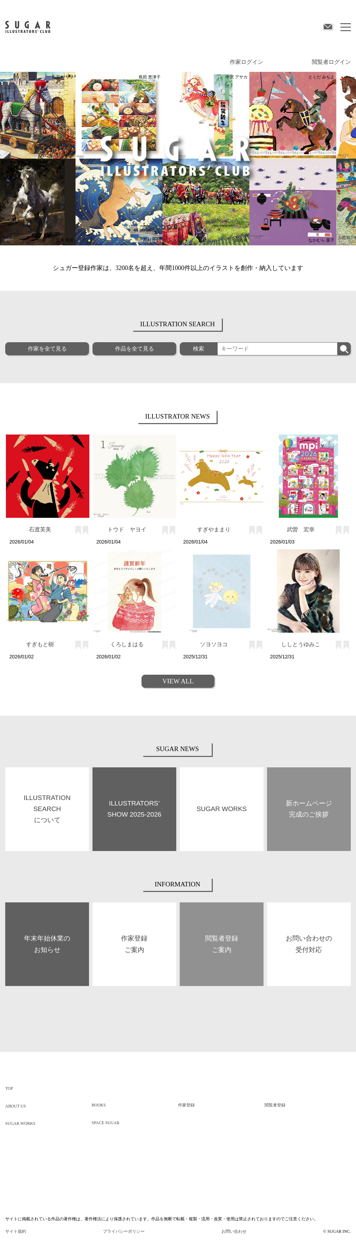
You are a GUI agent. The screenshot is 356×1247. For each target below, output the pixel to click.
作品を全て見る (134, 349)
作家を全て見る (47, 349)
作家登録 (186, 1105)
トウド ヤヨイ (126, 529)
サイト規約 (15, 1231)
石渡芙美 (40, 529)
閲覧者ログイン (331, 62)
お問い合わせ (233, 1231)
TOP (9, 1088)
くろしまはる (127, 644)
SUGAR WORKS (20, 1123)
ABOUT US (15, 1106)
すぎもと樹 (40, 644)
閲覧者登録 (275, 1105)
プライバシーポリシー (124, 1231)
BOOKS (99, 1105)
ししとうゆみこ (300, 644)
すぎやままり (213, 529)
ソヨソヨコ (214, 644)
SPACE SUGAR (106, 1122)
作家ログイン (246, 62)
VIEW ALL (178, 681)
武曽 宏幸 (301, 529)
